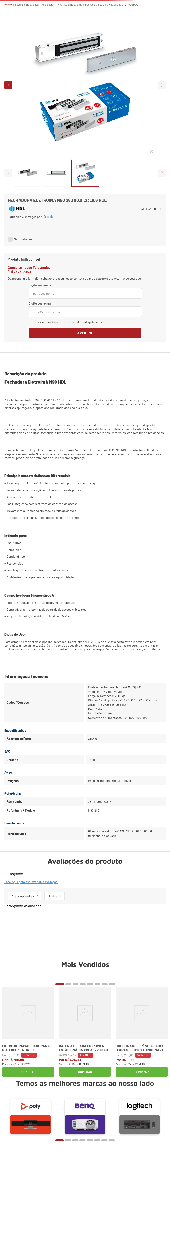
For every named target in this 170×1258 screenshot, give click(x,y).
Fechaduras (48, 4)
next (162, 85)
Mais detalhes (23, 259)
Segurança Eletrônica (27, 4)
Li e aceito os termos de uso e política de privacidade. (70, 342)
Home (8, 4)
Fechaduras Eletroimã (70, 4)
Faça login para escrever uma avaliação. (31, 902)
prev (8, 85)
